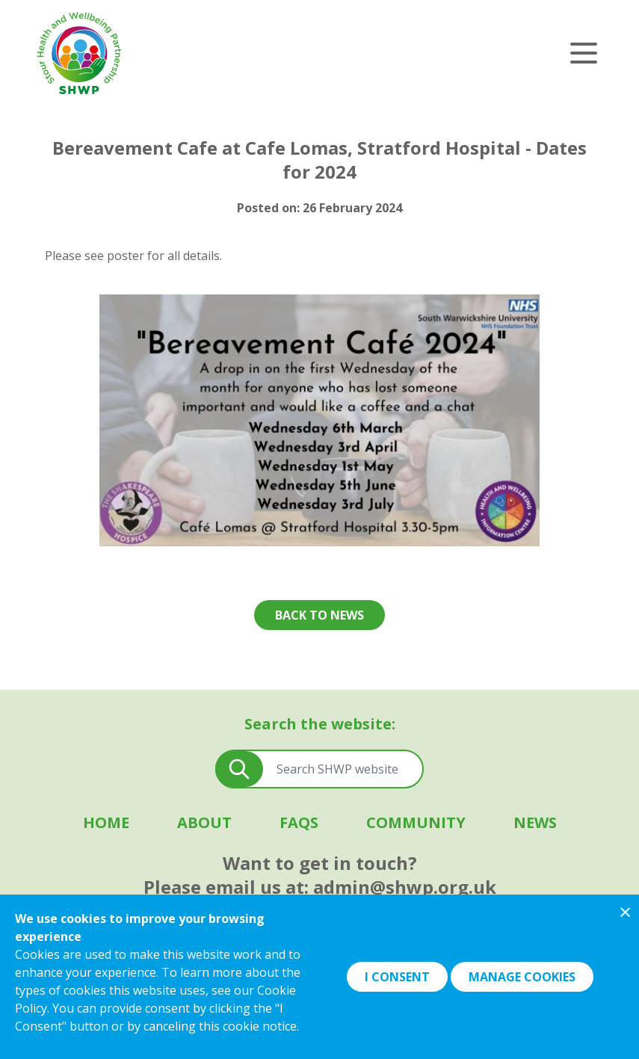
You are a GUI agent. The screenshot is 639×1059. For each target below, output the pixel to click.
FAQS (299, 822)
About (204, 822)
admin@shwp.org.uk (404, 886)
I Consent (397, 977)
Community (416, 822)
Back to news (319, 615)
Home (106, 822)
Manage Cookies (522, 977)
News (535, 822)
